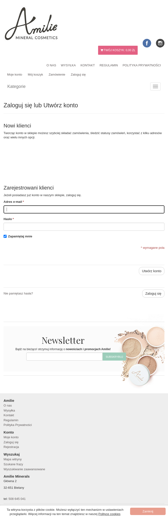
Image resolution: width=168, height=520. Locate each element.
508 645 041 (17, 499)
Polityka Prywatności (142, 65)
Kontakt (88, 65)
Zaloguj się (78, 74)
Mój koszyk (35, 74)
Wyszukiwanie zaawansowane (24, 469)
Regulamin (109, 65)
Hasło (8, 219)
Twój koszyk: (118, 50)
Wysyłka (68, 65)
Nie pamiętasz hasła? (18, 293)
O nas (51, 65)
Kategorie (16, 86)
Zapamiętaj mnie (20, 236)
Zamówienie (57, 74)
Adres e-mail (13, 202)
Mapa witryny (13, 459)
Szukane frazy (13, 464)
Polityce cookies (109, 514)
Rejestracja (11, 447)
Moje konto (14, 74)
